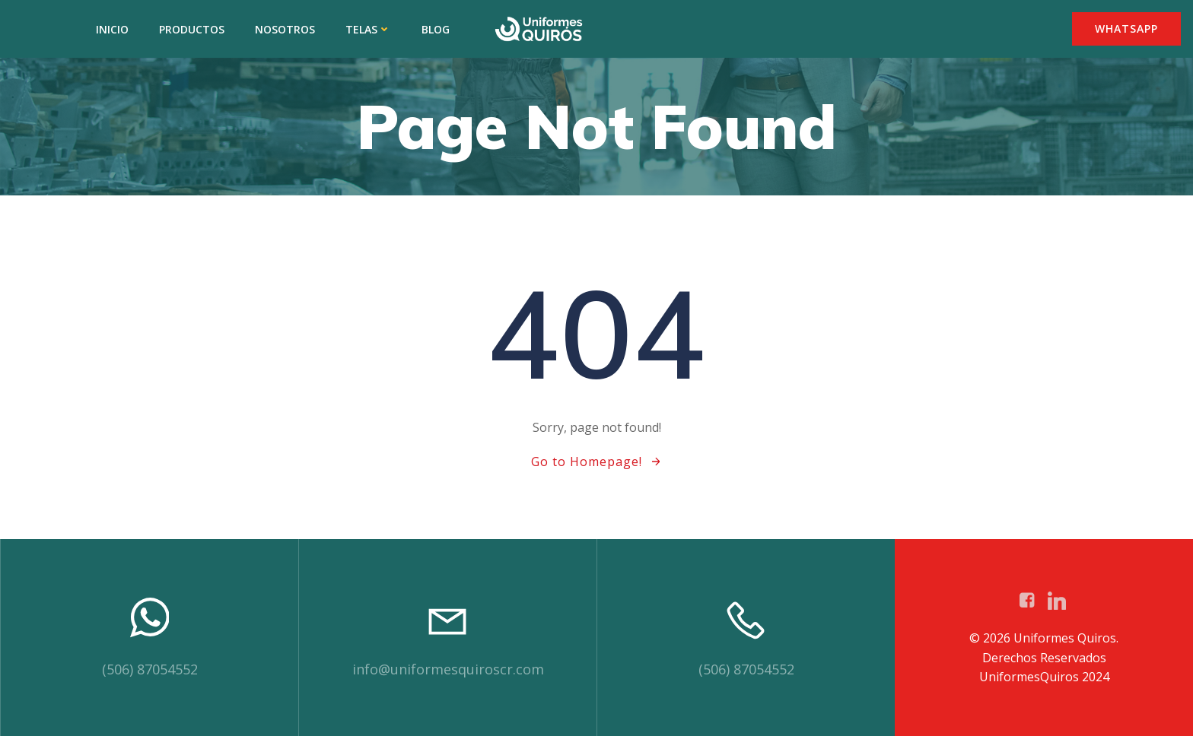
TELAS (368, 29)
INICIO (112, 29)
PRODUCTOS (191, 29)
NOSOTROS (285, 29)
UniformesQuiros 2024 (1044, 676)
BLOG (436, 29)
